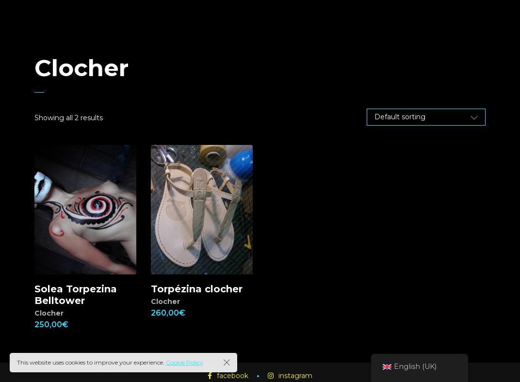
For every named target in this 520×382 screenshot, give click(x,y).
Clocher (49, 313)
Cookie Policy (184, 362)
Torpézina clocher (197, 289)
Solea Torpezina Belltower (75, 294)
